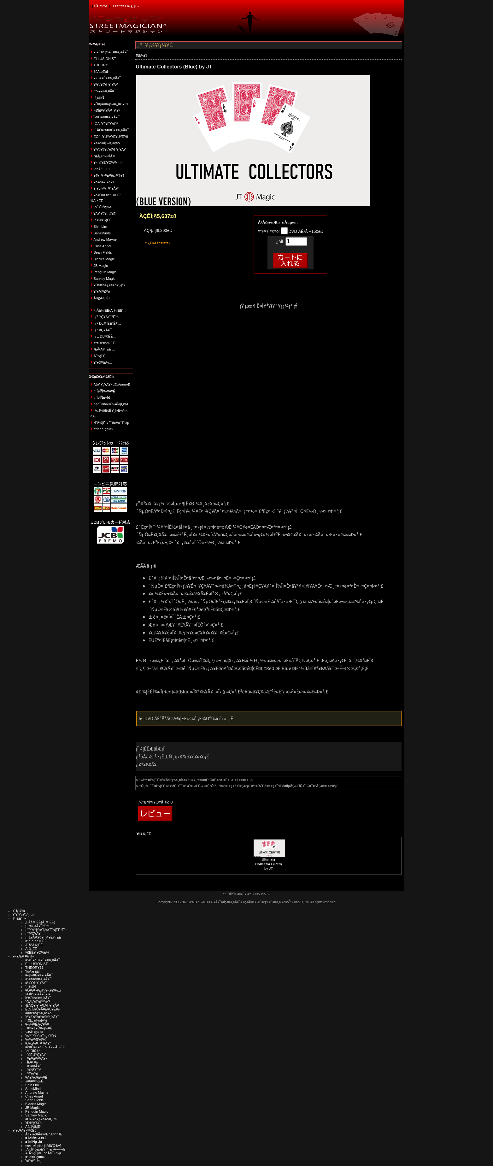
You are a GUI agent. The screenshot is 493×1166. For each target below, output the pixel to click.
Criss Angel (102, 246)
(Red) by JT (268, 863)
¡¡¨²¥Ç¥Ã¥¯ (33, 933)
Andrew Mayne (105, 239)
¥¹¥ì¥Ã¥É (33, 1066)
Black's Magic (104, 259)
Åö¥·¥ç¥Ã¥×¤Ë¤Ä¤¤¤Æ (112, 384)
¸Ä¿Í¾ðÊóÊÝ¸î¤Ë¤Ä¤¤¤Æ (45, 1149)
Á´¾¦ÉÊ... (101, 356)
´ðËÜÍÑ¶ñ (32, 1051)
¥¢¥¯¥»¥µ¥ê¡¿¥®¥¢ (109, 175)
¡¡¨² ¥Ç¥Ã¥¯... (104, 330)
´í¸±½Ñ (99, 97)
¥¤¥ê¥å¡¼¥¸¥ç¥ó (107, 143)
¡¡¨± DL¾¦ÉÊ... (105, 336)
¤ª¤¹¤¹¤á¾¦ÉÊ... (106, 343)
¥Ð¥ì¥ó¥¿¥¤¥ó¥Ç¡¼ (109, 285)
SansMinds (102, 233)
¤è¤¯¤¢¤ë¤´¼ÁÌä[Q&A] (112, 404)
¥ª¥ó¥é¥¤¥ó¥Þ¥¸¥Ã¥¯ (111, 149)
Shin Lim (100, 226)
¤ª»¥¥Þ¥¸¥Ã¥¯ (105, 91)
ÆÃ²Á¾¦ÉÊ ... (104, 349)
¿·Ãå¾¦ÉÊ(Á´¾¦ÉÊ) (40, 922)
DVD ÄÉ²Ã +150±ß (305, 231)
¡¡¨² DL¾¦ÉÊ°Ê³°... (107, 323)
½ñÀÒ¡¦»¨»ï (103, 169)
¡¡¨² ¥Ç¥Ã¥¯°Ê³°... (107, 317)
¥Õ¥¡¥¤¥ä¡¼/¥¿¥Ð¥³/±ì (112, 104)
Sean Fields (103, 252)
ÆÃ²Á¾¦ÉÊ (34, 945)
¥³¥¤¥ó (31, 1073)
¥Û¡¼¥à (100, 6)
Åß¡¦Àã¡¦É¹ (102, 298)
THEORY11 (103, 65)
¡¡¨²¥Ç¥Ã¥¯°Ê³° (37, 926)
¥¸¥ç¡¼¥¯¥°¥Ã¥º (106, 188)
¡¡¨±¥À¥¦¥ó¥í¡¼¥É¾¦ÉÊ (43, 937)
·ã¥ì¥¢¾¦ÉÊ (103, 220)
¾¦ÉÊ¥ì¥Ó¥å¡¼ (37, 952)
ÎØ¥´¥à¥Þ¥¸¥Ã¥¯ (107, 117)
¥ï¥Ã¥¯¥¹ (33, 1070)
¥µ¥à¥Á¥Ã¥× (36, 1058)
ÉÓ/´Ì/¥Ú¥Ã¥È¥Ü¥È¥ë (111, 136)
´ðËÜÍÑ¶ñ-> (103, 207)
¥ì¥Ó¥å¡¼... (103, 362)
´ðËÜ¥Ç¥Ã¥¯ (36, 1055)
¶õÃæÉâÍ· (101, 72)
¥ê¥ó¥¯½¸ (33, 1161)
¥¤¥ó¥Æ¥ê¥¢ (104, 182)
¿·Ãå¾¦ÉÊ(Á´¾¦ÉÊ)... (110, 310)
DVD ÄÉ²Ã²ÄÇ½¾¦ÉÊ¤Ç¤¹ (188, 718)
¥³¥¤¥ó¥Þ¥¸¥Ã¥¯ (107, 84)
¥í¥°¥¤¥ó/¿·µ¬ (126, 6)
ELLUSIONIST (105, 59)
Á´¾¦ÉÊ (31, 949)
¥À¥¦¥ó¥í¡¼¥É (105, 213)
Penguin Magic (105, 272)
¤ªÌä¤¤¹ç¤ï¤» (103, 429)
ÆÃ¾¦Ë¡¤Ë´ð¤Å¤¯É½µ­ (111, 423)
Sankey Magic (104, 278)
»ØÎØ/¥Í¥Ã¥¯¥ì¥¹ (107, 110)
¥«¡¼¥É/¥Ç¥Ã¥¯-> (108, 162)
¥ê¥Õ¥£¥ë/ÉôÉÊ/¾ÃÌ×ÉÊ (45, 1047)
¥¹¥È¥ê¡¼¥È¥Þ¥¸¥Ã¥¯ (111, 52)
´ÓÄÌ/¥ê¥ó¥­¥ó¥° (106, 124)
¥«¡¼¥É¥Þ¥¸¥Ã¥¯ (107, 78)
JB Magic (101, 266)
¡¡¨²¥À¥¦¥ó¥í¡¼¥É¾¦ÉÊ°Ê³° (46, 930)
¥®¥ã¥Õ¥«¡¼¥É (38, 1028)
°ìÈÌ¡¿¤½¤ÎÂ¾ (104, 156)
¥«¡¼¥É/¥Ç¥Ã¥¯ (38, 1024)
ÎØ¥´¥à (31, 1062)
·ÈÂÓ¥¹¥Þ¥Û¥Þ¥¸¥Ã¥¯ (111, 130)
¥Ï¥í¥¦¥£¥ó (102, 291)
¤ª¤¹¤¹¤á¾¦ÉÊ (36, 941)
